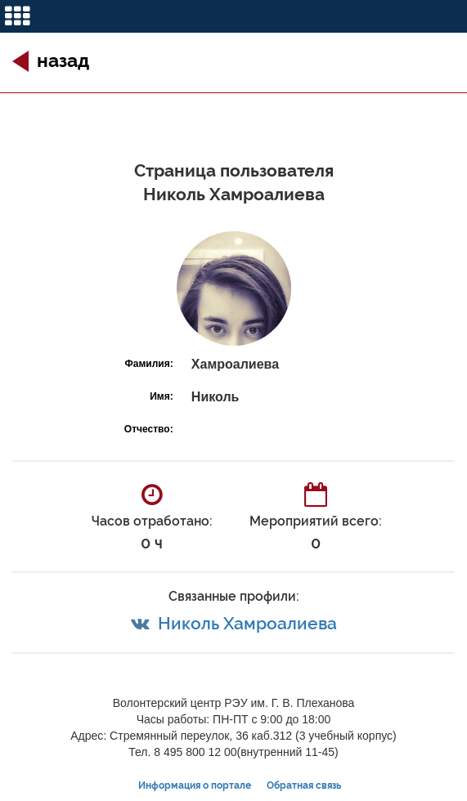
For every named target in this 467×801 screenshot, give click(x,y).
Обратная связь (304, 785)
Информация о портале (194, 785)
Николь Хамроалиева (247, 623)
